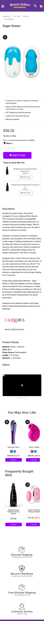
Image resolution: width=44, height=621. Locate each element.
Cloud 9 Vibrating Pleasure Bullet (34, 511)
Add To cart (17, 155)
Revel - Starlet (34, 447)
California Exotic (17, 329)
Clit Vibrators (9, 19)
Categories (6, 16)
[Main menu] (2, 6)
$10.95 (13, 519)
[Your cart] (41, 6)
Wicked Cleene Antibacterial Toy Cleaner (13, 512)
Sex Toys (16, 16)
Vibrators (26, 16)
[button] (11, 451)
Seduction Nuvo (13, 447)
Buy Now (13, 460)
